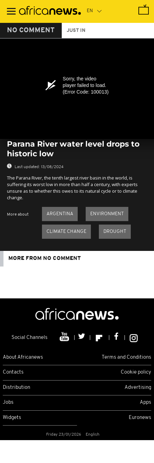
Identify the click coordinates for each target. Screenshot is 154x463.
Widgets (12, 417)
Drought (114, 231)
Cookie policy (136, 372)
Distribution (16, 387)
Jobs (8, 402)
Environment (107, 214)
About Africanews (23, 357)
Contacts (13, 372)
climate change (66, 231)
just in (76, 30)
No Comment (31, 30)
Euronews (140, 417)
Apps (145, 402)
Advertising (138, 387)
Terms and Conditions (126, 357)
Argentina (59, 214)
